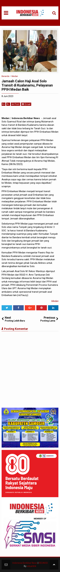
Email (26, 104)
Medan (54, 301)
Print (15, 104)
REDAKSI (43, 563)
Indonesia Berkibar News (24, 563)
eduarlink (31, 566)
